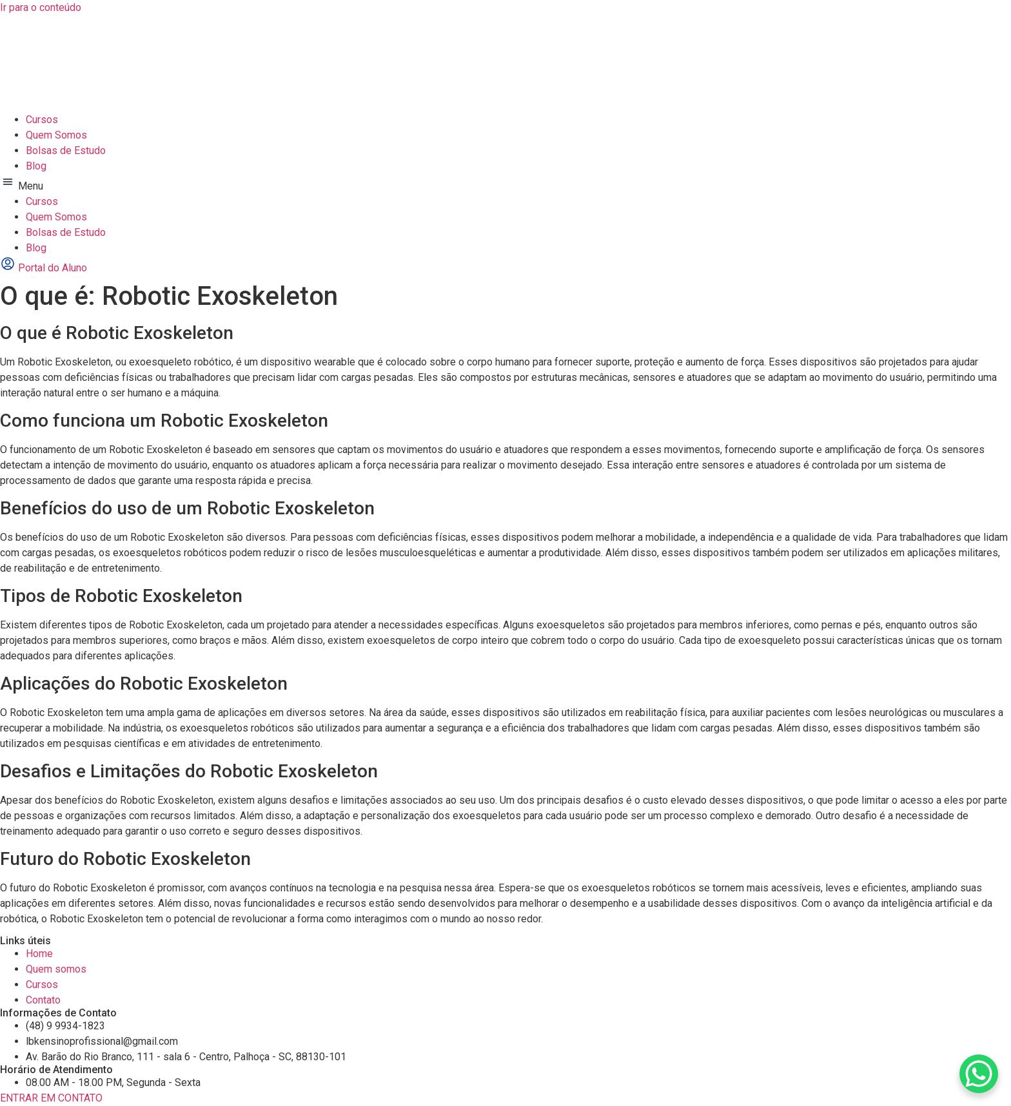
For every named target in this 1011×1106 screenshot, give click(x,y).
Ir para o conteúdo (40, 7)
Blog (36, 166)
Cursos (42, 119)
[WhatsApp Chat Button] (978, 1073)
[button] (505, 184)
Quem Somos (56, 135)
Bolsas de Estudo (66, 150)
